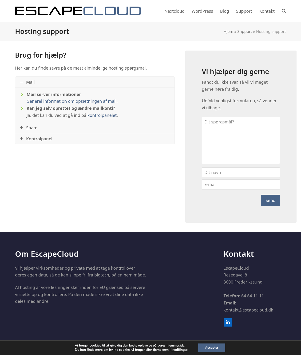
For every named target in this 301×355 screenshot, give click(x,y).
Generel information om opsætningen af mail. (72, 101)
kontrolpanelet (102, 115)
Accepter (211, 347)
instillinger (179, 350)
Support (244, 31)
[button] (283, 11)
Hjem (229, 31)
